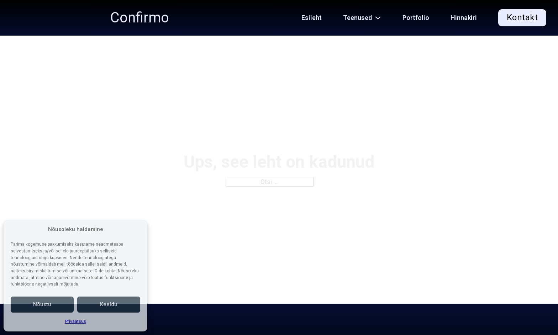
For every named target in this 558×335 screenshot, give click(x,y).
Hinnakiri (464, 17)
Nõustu (42, 304)
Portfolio (415, 17)
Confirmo (139, 18)
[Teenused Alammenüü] (382, 17)
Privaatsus (75, 321)
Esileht (311, 17)
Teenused (357, 17)
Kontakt (522, 17)
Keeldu (108, 304)
